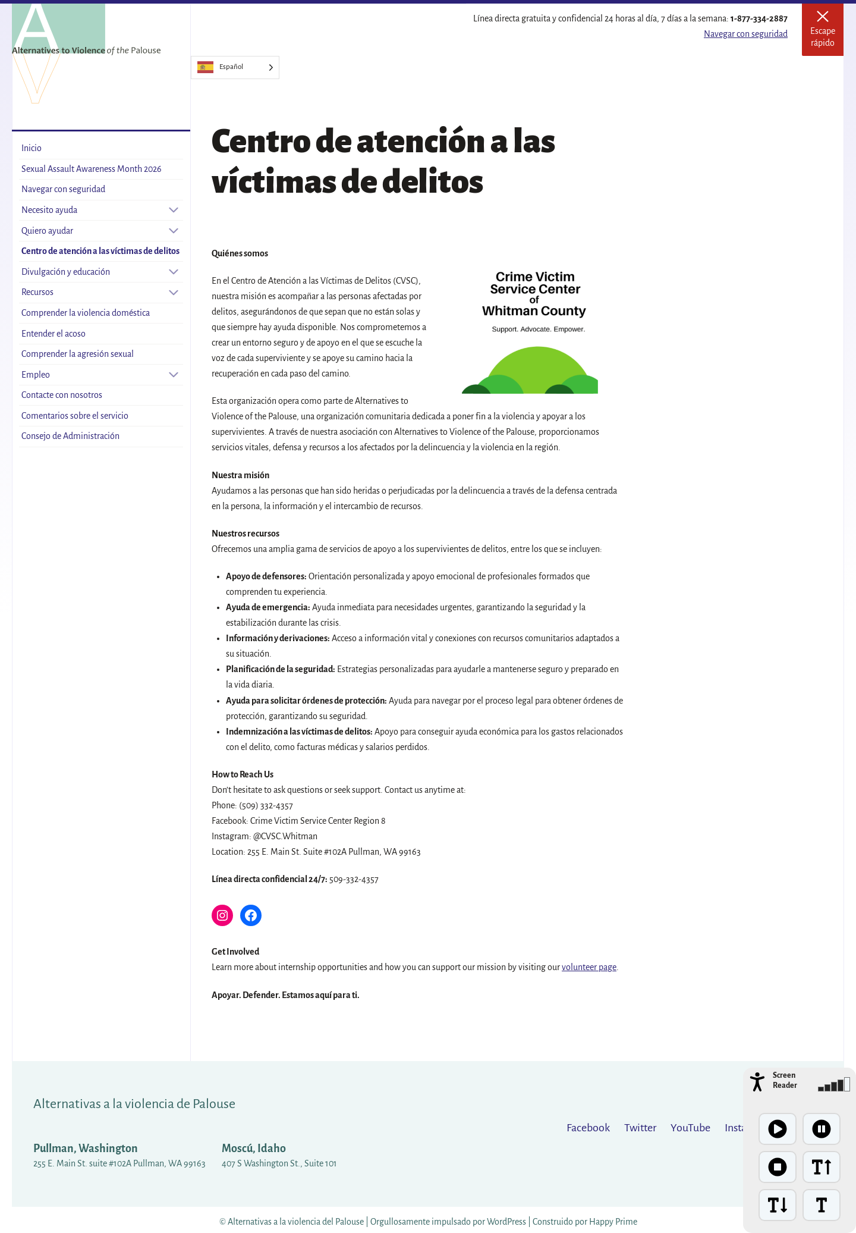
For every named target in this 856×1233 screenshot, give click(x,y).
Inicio (31, 148)
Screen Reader (785, 1080)
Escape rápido (827, 33)
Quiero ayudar (47, 231)
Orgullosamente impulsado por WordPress (448, 1221)
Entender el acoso (53, 333)
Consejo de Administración (70, 436)
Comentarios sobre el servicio (74, 416)
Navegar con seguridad (746, 34)
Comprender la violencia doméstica (85, 313)
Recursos (37, 292)
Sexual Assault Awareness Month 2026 (91, 169)
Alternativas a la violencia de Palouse (134, 1104)
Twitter (640, 1128)
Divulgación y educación (65, 272)
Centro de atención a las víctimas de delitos (100, 251)
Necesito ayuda (49, 210)
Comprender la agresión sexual (77, 354)
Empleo (35, 374)
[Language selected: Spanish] (235, 67)
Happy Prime (613, 1221)
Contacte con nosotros (61, 395)
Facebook (588, 1128)
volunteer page (589, 967)
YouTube (690, 1128)
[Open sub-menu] (173, 210)
